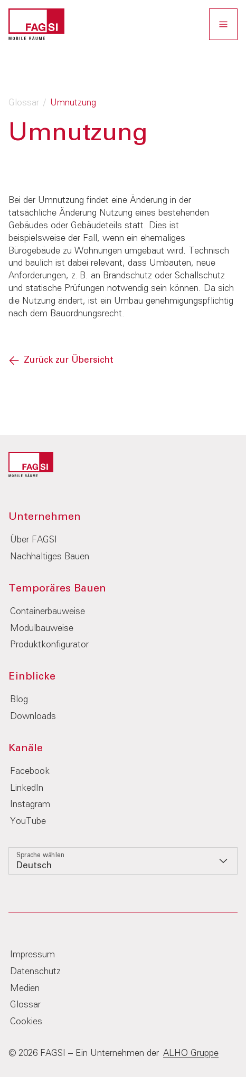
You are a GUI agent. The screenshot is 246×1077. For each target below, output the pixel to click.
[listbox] (123, 861)
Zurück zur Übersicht (68, 360)
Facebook (30, 771)
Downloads (33, 716)
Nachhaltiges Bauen (49, 556)
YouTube (28, 821)
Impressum (32, 954)
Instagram (30, 804)
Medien (25, 988)
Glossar (23, 103)
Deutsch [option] (34, 865)
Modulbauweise (41, 628)
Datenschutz (35, 971)
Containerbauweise (47, 611)
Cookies (26, 1021)
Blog (19, 699)
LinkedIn (26, 788)
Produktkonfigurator (49, 645)
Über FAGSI (33, 540)
